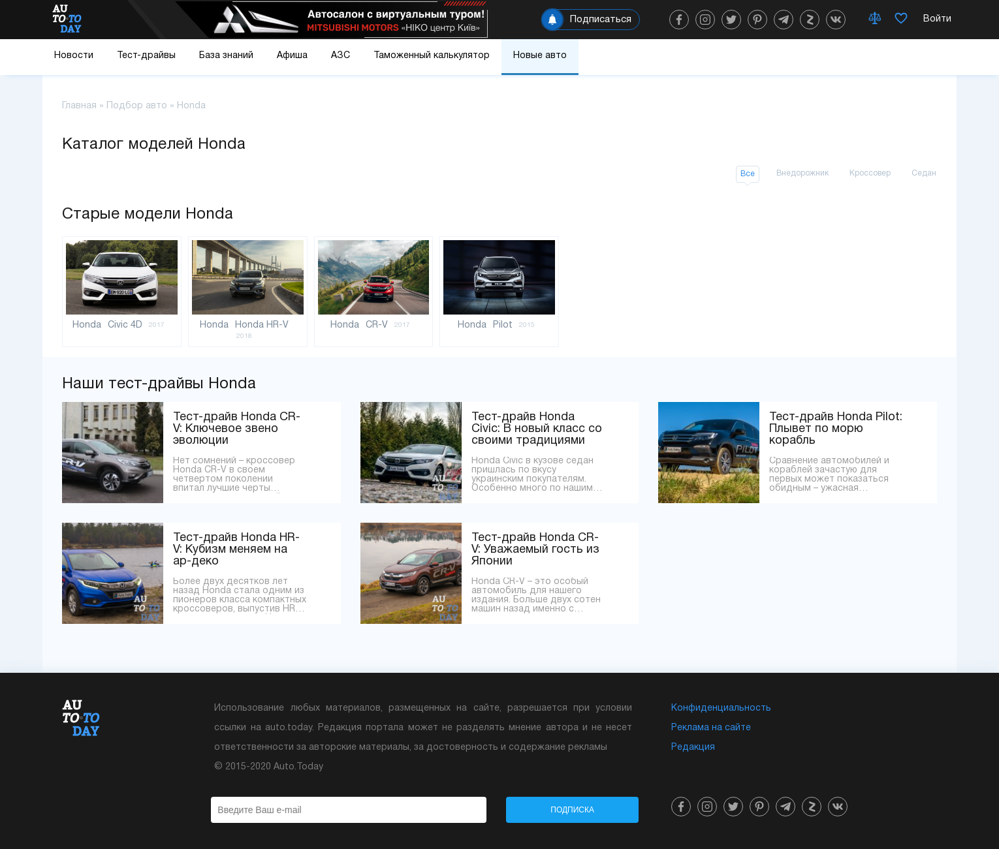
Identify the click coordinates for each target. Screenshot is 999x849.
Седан (924, 173)
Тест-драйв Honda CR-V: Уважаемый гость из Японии (535, 550)
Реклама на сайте (711, 728)
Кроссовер (870, 173)
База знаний (226, 56)
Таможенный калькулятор (431, 56)
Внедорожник (802, 173)
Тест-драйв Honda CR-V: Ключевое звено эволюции (236, 429)
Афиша (292, 56)
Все (747, 174)
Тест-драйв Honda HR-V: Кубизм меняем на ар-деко (236, 550)
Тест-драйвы (146, 56)
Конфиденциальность (721, 708)
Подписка (572, 809)
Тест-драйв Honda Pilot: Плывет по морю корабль (835, 429)
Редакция (693, 747)
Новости (73, 56)
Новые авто (540, 56)
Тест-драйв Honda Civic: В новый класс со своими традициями (536, 429)
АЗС (340, 56)
